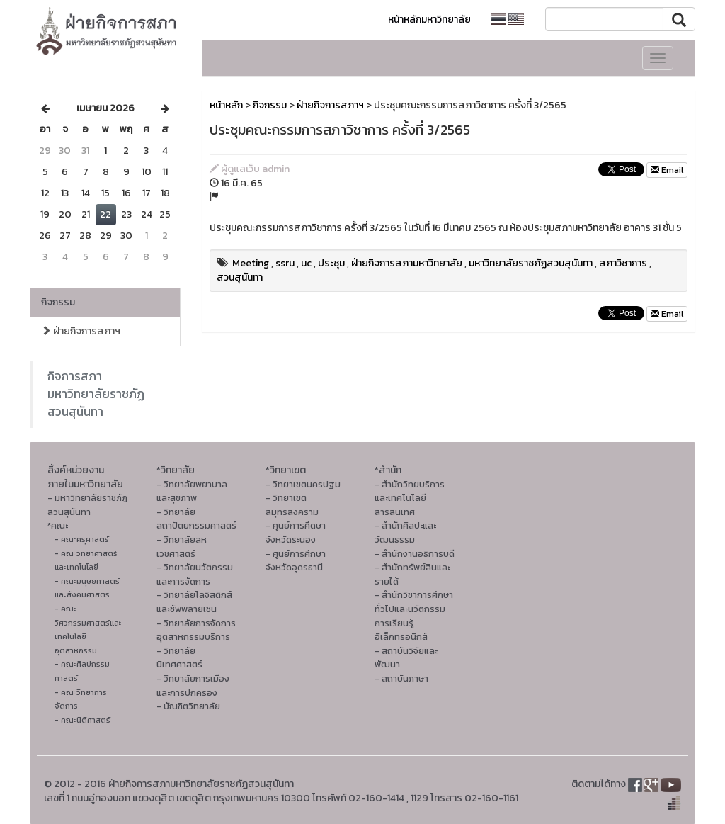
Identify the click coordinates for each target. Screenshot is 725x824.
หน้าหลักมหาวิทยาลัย (429, 19)
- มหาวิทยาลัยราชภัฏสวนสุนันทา (87, 505)
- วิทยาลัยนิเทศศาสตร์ (179, 658)
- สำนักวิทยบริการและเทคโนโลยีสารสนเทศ (410, 498)
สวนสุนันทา (240, 277)
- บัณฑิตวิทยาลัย (188, 706)
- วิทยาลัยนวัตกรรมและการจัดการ (194, 574)
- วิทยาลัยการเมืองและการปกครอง (192, 685)
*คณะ (57, 525)
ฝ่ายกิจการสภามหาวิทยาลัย (406, 263)
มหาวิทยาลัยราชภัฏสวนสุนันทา (531, 263)
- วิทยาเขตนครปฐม (303, 484)
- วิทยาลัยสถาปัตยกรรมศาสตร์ (196, 519)
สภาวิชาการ (623, 263)
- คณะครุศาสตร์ (82, 539)
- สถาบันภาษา (401, 678)
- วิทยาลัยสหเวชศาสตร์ (181, 546)
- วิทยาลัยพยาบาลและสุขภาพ (191, 491)
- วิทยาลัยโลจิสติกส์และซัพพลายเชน (194, 602)
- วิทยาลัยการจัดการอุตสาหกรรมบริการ (196, 630)
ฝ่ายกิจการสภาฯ (80, 331)
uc (306, 263)
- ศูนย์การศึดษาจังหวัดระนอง (296, 532)
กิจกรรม (58, 302)
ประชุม (331, 263)
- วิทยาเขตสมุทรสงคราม (292, 505)
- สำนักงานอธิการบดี (415, 553)
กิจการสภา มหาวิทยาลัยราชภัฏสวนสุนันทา (95, 394)
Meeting (250, 263)
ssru (285, 263)
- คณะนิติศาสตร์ (82, 720)
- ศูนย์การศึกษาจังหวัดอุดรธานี (296, 561)
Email (667, 170)
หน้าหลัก (226, 105)
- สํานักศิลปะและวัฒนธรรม (405, 532)
